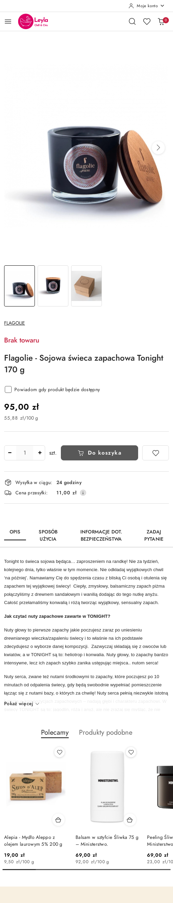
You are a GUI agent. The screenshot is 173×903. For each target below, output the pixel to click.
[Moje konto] (147, 6)
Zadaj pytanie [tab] (153, 535)
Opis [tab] (15, 532)
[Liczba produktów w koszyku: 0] (161, 21)
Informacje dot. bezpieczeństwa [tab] (101, 535)
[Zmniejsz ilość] (9, 453)
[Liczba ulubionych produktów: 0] (146, 21)
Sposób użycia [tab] (48, 535)
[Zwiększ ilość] (40, 453)
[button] (158, 148)
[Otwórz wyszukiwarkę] (132, 21)
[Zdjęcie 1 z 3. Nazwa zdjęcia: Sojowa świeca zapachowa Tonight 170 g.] (19, 285)
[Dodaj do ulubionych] (155, 452)
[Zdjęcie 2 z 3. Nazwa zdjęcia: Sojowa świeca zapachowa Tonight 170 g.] (53, 285)
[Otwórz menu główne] (8, 21)
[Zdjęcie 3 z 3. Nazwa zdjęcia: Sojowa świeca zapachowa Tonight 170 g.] (86, 285)
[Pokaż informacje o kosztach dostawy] (83, 492)
